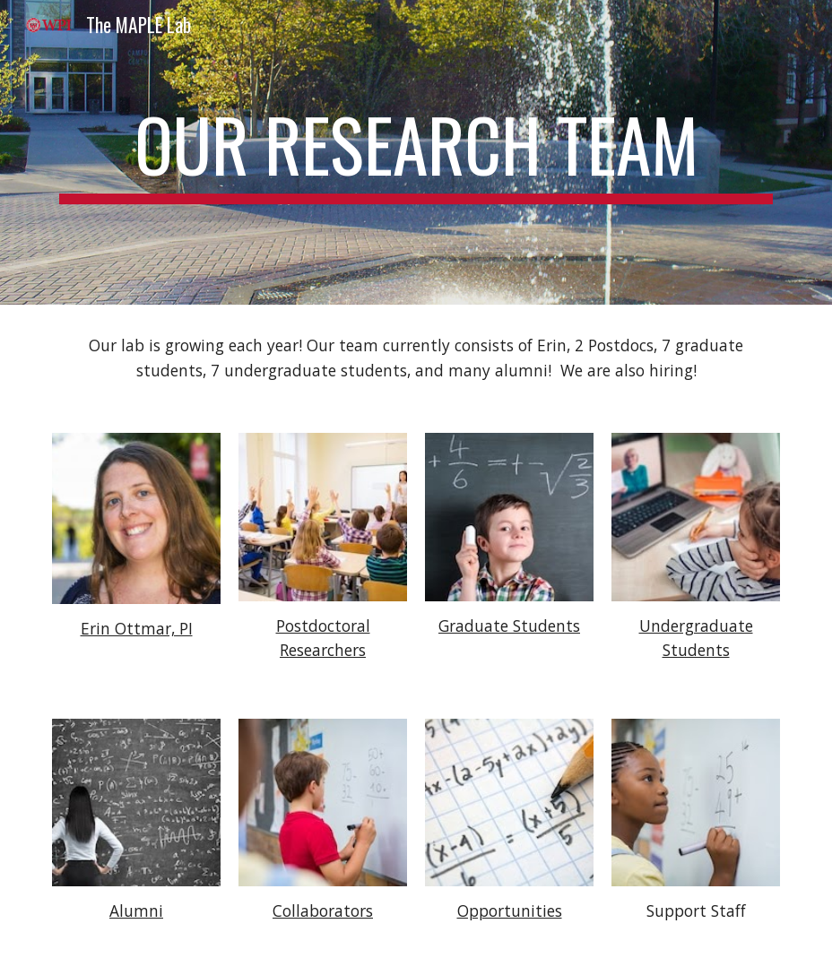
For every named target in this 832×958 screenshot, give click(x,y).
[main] (415, 152)
